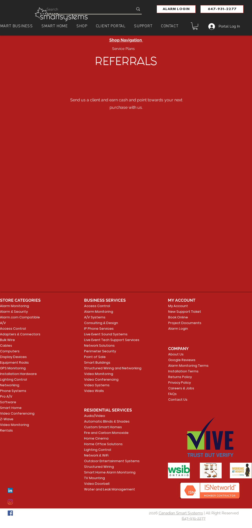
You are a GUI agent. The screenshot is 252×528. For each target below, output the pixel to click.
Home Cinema (96, 438)
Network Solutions (99, 345)
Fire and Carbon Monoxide (104, 432)
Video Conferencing (17, 413)
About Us (176, 354)
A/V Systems (94, 317)
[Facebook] (10, 513)
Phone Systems (13, 390)
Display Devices (13, 356)
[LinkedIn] (10, 490)
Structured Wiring (99, 466)
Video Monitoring (14, 424)
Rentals (6, 430)
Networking (9, 385)
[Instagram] (10, 501)
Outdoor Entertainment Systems (104, 461)
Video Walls (94, 390)
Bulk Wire (7, 339)
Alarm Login (178, 328)
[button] (176, 9)
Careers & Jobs (181, 388)
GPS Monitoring (13, 368)
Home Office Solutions (103, 444)
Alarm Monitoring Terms (184, 365)
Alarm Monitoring (14, 305)
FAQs (172, 393)
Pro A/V (6, 396)
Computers (10, 351)
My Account (178, 305)
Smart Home (11, 407)
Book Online (178, 317)
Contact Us (177, 399)
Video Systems (97, 385)
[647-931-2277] (222, 9)
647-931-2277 (193, 518)
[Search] (86, 9)
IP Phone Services (99, 328)
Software (8, 402)
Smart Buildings (97, 362)
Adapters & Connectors (20, 334)
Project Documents (183, 322)
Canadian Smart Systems (181, 513)
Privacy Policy (179, 382)
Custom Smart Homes (103, 427)
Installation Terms (183, 371)
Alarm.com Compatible (20, 317)
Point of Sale (95, 356)
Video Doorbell (97, 483)
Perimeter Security (100, 351)
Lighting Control (13, 379)
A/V (3, 322)
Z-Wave (6, 419)
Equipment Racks (14, 362)
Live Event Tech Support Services (104, 339)
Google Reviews (181, 359)
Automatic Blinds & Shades (104, 421)
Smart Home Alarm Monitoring (104, 472)
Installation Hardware (18, 373)
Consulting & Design (101, 322)
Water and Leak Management (104, 489)
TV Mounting (94, 478)
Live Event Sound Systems (104, 334)
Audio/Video (94, 415)
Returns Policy (180, 376)
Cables (6, 345)
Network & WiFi (96, 455)
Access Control (13, 328)
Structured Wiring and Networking (104, 368)
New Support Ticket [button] (183, 311)
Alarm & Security (14, 311)
